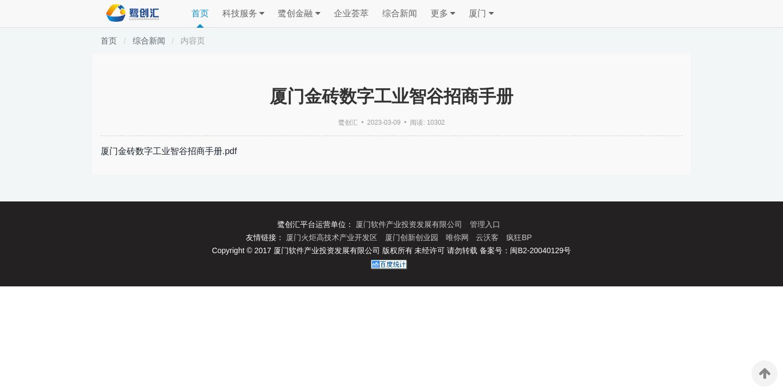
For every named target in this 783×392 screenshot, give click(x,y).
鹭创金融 (299, 13)
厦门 (481, 13)
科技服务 (243, 13)
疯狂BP (519, 237)
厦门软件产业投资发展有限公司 (410, 224)
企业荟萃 (351, 13)
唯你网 (458, 237)
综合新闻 (399, 13)
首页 (200, 13)
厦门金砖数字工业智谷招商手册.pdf (169, 151)
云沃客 (488, 237)
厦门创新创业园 (412, 237)
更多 (443, 13)
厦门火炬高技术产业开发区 (333, 237)
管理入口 (485, 224)
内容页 (193, 40)
